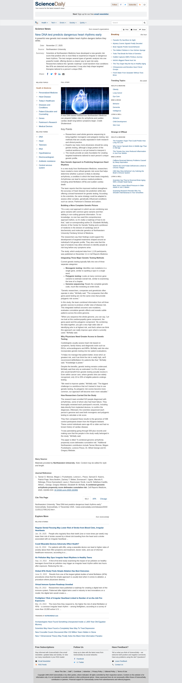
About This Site (60, 671)
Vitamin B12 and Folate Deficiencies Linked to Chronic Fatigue (129, 166)
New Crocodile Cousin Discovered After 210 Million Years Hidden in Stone (65, 632)
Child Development (120, 122)
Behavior (116, 104)
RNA (41, 149)
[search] (144, 23)
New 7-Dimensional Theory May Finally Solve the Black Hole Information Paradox (68, 636)
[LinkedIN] (59, 74)
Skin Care (116, 125)
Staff (70, 671)
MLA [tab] (87, 499)
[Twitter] (51, 74)
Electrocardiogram (46, 157)
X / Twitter (80, 662)
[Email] (63, 74)
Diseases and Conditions (44, 106)
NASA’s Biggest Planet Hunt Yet (124, 60)
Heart (41, 141)
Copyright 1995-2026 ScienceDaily (50, 675)
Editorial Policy (110, 671)
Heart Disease (45, 97)
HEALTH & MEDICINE (118, 86)
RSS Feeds (42, 665)
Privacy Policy (97, 671)
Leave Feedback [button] (121, 661)
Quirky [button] (83, 23)
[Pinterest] (55, 74)
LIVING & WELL (116, 114)
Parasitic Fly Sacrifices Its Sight (124, 40)
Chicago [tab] (103, 499)
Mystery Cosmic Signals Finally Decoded (127, 43)
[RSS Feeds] (140, 4)
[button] (126, 29)
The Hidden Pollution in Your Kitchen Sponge (129, 50)
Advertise (86, 671)
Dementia (116, 107)
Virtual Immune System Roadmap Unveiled (54, 584)
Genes (41, 118)
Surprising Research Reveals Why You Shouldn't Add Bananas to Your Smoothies (128, 191)
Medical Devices (45, 126)
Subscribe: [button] (132, 5)
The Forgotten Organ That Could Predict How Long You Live (129, 141)
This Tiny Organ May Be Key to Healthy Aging (129, 64)
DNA (41, 137)
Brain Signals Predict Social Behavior (126, 47)
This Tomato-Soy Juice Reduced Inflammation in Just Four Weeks (129, 152)
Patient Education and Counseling (48, 113)
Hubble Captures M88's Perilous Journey (127, 57)
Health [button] (45, 23)
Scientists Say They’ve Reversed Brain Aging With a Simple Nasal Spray (129, 181)
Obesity (115, 89)
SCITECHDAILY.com (51, 616)
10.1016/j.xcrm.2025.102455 (66, 490)
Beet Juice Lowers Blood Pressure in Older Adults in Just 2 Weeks (128, 186)
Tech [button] (53, 23)
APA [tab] (94, 499)
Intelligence (117, 111)
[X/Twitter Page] (125, 4)
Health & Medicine (43, 88)
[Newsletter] (144, 4)
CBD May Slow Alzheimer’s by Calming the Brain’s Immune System (128, 172)
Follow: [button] (114, 5)
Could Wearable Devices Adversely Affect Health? (57, 544)
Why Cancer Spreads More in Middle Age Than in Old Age (130, 147)
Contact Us (119, 665)
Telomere (43, 145)
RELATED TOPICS (42, 82)
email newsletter (101, 14)
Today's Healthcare (47, 101)
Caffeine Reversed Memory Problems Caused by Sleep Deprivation (129, 161)
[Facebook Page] (121, 4)
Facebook (80, 659)
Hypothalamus (45, 153)
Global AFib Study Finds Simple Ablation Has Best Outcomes (62, 571)
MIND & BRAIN (116, 100)
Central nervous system (45, 166)
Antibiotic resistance (47, 161)
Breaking (115, 34)
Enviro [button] (63, 23)
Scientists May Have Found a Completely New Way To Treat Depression (65, 628)
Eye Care (116, 96)
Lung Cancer (117, 93)
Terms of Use (122, 671)
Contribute (77, 671)
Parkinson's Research (48, 122)
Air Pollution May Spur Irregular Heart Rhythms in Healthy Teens (63, 558)
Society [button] (73, 23)
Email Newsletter (44, 661)
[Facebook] (47, 74)
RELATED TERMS (42, 132)
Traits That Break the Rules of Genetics (127, 54)
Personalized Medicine (48, 93)
